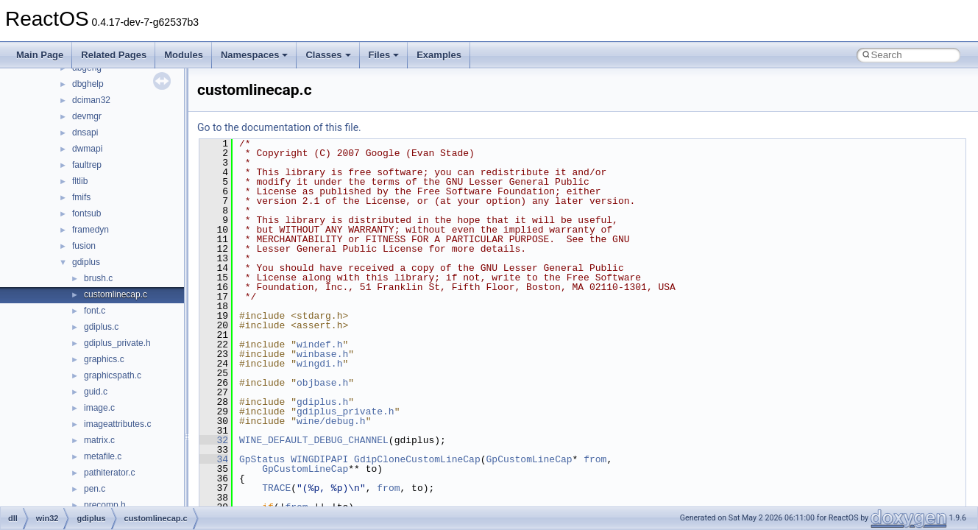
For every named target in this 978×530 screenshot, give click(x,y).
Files (384, 54)
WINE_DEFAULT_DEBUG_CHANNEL (314, 440)
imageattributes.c (117, 424)
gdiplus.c (101, 327)
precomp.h (105, 505)
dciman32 (91, 100)
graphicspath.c (112, 375)
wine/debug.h (331, 421)
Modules (183, 54)
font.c (94, 310)
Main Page (39, 54)
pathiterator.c (109, 472)
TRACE (276, 488)
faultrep (87, 165)
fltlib (80, 181)
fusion (84, 246)
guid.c (95, 391)
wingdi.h (319, 363)
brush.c (98, 278)
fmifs (81, 197)
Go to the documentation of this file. (279, 127)
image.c (99, 408)
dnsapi (85, 132)
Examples (439, 54)
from (595, 459)
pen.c (94, 489)
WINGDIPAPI (319, 459)
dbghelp (88, 84)
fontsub (86, 213)
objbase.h (322, 382)
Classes (327, 54)
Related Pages (113, 54)
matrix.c (99, 440)
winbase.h (322, 354)
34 (213, 459)
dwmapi (87, 149)
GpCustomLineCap (529, 459)
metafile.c (102, 456)
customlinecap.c (115, 294)
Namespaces (254, 54)
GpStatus (262, 459)
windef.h (319, 344)
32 (213, 440)
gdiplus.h (322, 402)
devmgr (87, 116)
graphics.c (104, 359)
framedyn (90, 230)
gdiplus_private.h (117, 343)
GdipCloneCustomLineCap (417, 459)
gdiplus (86, 262)
